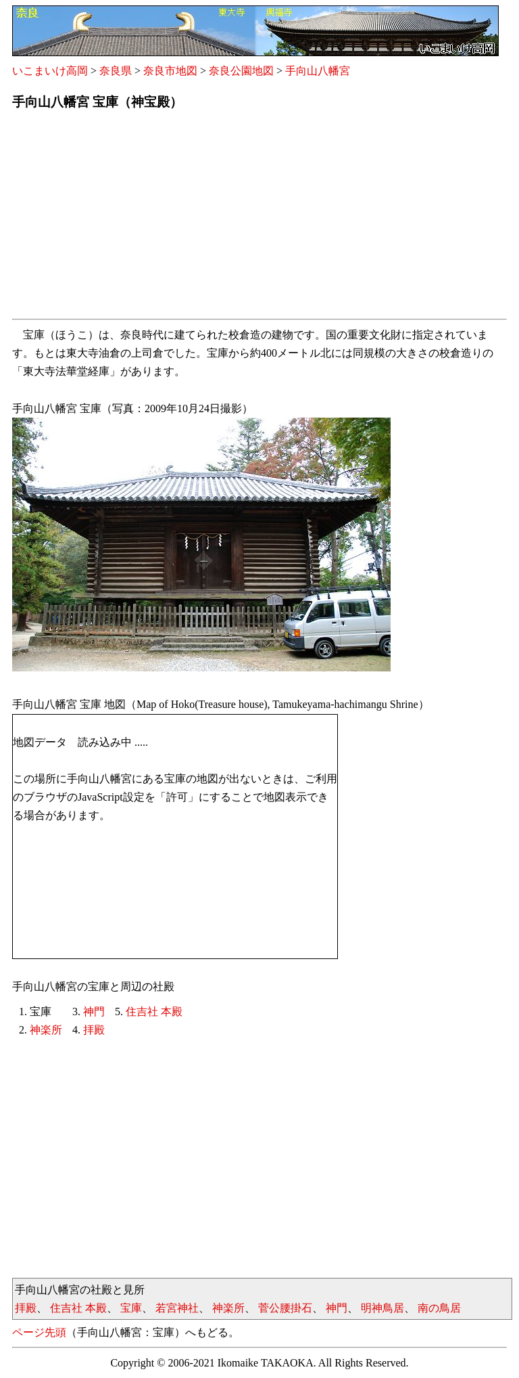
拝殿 (94, 1030)
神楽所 (46, 1030)
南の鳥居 (439, 1308)
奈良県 (115, 70)
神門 (94, 1011)
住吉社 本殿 (154, 1011)
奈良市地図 (170, 70)
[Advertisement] (259, 218)
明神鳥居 (382, 1308)
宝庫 (131, 1308)
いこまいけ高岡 (50, 70)
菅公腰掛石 (285, 1308)
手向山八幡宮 (317, 70)
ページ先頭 (39, 1332)
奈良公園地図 (241, 70)
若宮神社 (177, 1308)
